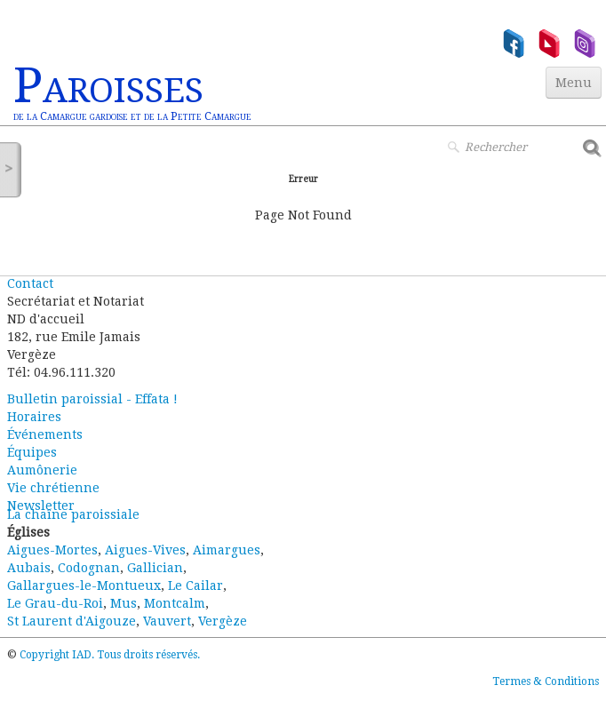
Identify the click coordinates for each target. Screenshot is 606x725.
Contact (30, 283)
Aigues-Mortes (52, 550)
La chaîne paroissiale (73, 514)
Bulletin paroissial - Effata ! (92, 399)
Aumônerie (42, 470)
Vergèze (222, 621)
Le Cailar (195, 585)
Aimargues (226, 550)
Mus (123, 603)
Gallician (155, 568)
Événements (45, 434)
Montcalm (174, 603)
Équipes (32, 452)
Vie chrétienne (53, 488)
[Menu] (574, 83)
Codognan (89, 568)
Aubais (29, 568)
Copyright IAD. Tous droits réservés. (110, 655)
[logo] (132, 93)
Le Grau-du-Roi (55, 603)
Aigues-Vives (145, 550)
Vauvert (167, 621)
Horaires (34, 417)
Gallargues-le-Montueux (84, 585)
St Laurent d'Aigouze (71, 621)
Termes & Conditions (545, 681)
